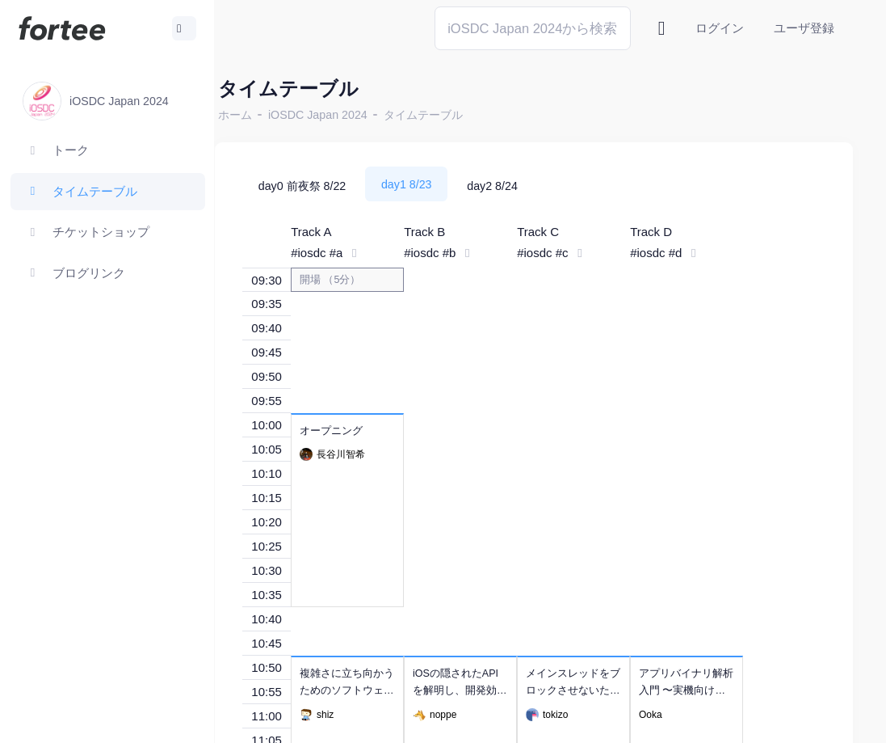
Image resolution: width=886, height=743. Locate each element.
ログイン (719, 28)
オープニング (363, 431)
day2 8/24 (524, 185)
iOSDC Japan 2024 (350, 114)
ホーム (267, 114)
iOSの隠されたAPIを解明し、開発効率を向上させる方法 (492, 691)
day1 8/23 (439, 184)
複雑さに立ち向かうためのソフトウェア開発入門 (379, 691)
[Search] (533, 27)
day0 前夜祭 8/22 (335, 185)
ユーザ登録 (804, 28)
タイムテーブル (455, 114)
